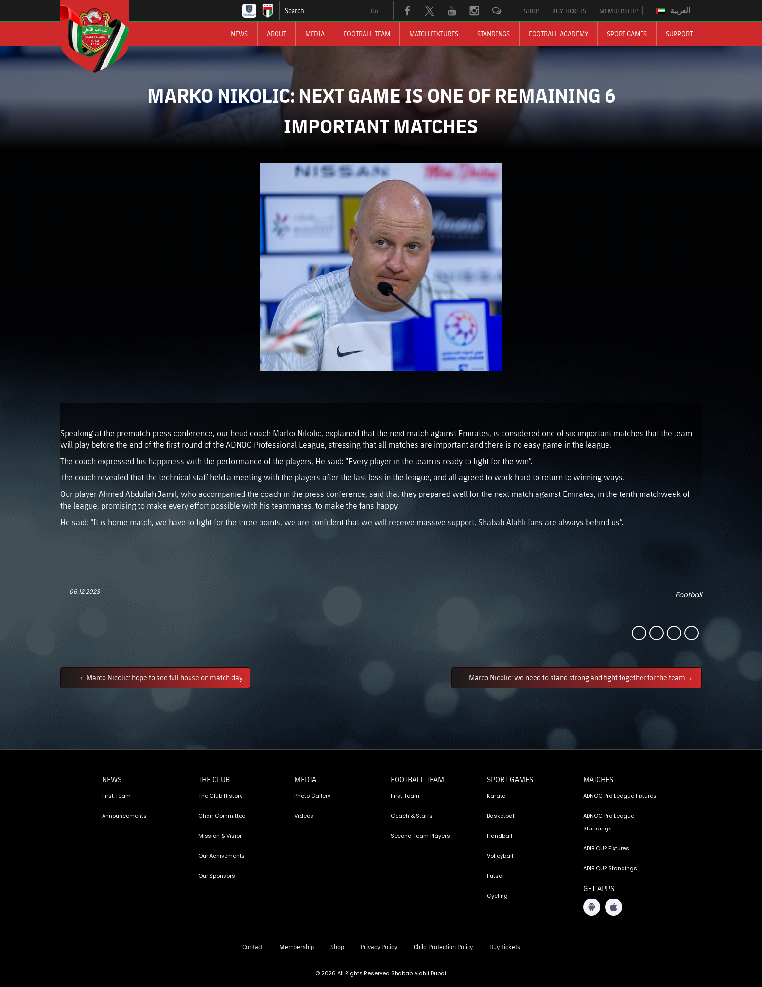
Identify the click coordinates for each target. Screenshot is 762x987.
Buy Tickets (504, 947)
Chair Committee (221, 816)
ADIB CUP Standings (610, 868)
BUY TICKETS (569, 11)
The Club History (220, 796)
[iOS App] (613, 907)
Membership (296, 947)
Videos (303, 816)
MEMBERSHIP (618, 11)
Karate (496, 796)
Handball (499, 836)
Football (688, 594)
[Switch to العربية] (674, 10)
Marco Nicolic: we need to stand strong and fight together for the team (578, 677)
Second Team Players (420, 836)
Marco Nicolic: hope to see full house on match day (163, 677)
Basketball (501, 816)
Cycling (497, 895)
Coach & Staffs (412, 816)
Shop (337, 947)
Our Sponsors (216, 876)
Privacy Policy (379, 947)
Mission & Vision (220, 836)
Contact (252, 947)
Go (374, 11)
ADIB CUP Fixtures (606, 848)
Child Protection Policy (443, 947)
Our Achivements (221, 856)
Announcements (124, 816)
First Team (116, 796)
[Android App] (591, 907)
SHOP (531, 11)
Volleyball (500, 856)
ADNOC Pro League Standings (608, 822)
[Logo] (103, 36)
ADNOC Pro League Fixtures (620, 796)
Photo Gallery (312, 796)
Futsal (495, 876)
